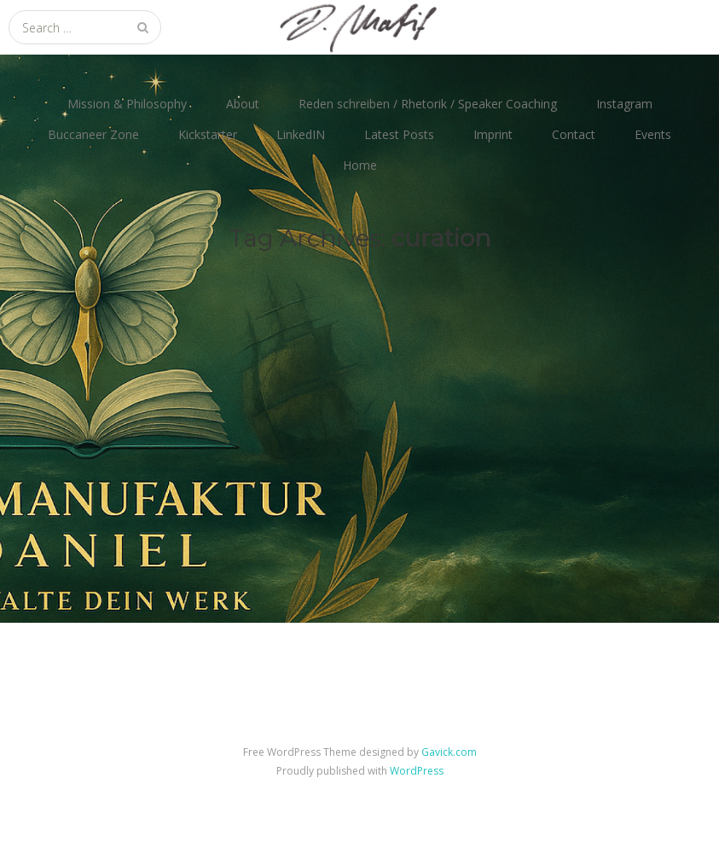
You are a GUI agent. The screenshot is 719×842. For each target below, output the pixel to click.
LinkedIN (300, 134)
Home (360, 165)
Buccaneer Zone (93, 134)
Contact (573, 134)
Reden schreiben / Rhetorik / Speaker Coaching (428, 104)
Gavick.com (449, 752)
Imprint (493, 134)
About (242, 104)
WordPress (417, 771)
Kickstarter (207, 134)
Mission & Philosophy (127, 104)
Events (653, 134)
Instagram (624, 104)
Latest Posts (399, 134)
